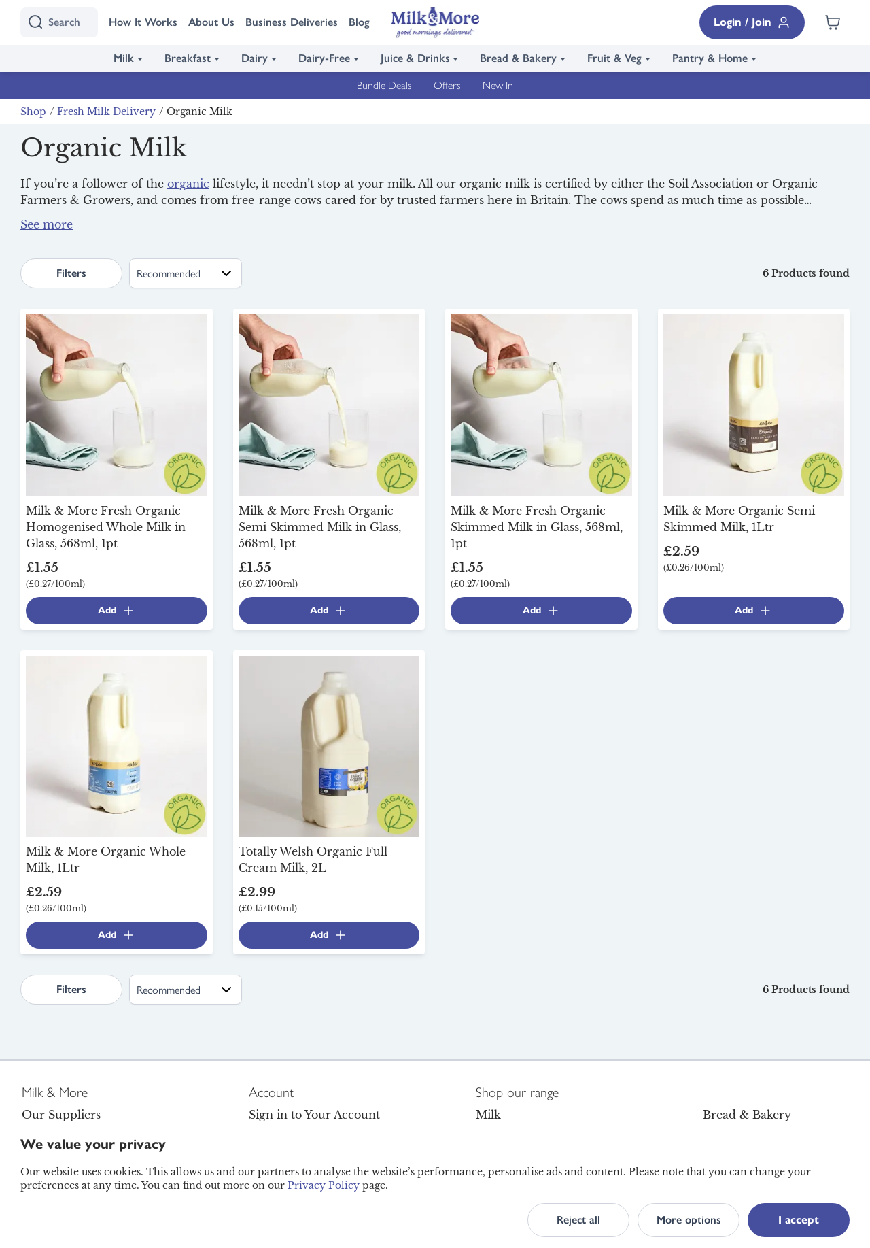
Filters (71, 273)
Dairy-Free (324, 58)
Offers (447, 85)
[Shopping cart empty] (833, 22)
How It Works (143, 22)
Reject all (578, 1219)
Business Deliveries (291, 22)
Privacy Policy (324, 1185)
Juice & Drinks (415, 58)
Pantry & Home (710, 58)
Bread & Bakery (518, 58)
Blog (359, 22)
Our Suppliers (61, 1114)
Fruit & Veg (614, 58)
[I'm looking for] (59, 22)
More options (689, 1219)
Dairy (254, 58)
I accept (798, 1219)
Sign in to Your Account (314, 1114)
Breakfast (187, 58)
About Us (211, 22)
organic (188, 183)
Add (116, 611)
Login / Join (752, 22)
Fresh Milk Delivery (106, 111)
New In (498, 85)
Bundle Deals (384, 85)
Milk (124, 58)
